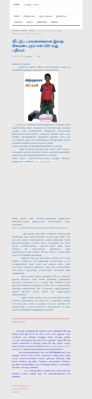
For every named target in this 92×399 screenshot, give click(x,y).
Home (16, 4)
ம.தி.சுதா (28, 56)
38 (38, 56)
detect (32, 31)
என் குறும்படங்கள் (30, 4)
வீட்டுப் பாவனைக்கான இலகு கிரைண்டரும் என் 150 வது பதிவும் (37, 45)
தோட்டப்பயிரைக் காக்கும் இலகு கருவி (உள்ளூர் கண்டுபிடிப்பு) (39, 228)
